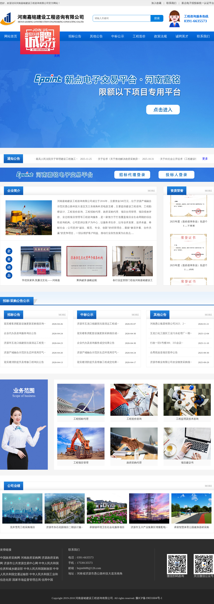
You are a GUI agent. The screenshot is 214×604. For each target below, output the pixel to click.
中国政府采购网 (10, 557)
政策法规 (160, 36)
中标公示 (117, 36)
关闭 (58, 57)
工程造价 (139, 36)
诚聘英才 (181, 36)
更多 (205, 158)
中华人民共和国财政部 (38, 568)
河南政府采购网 (31, 557)
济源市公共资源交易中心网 (21, 563)
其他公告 (96, 36)
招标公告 (74, 36)
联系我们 (203, 36)
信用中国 (47, 579)
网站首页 (10, 36)
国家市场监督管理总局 (26, 579)
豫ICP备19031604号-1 (149, 598)
